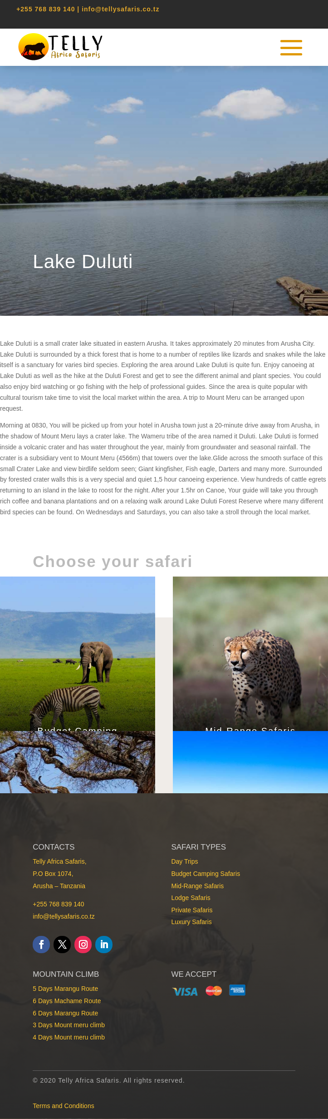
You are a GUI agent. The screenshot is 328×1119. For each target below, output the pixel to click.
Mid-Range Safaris (197, 886)
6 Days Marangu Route (65, 1013)
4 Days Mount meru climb (69, 1037)
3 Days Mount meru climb (69, 1025)
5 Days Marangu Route (65, 988)
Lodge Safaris (190, 897)
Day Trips (184, 861)
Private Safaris (191, 910)
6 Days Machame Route (67, 1001)
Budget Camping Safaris (205, 873)
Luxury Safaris (191, 921)
